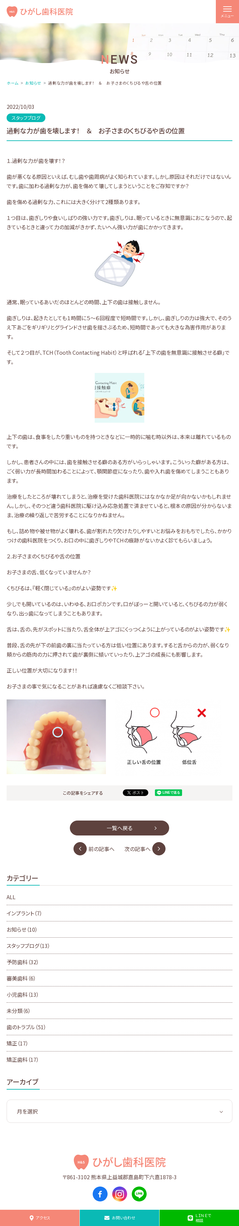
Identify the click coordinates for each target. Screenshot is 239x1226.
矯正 (17, 1043)
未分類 (19, 1011)
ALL (11, 897)
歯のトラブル (26, 1027)
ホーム (13, 83)
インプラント (24, 913)
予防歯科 (23, 962)
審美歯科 (21, 978)
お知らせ (33, 83)
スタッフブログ (28, 946)
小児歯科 (23, 994)
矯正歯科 (23, 1059)
